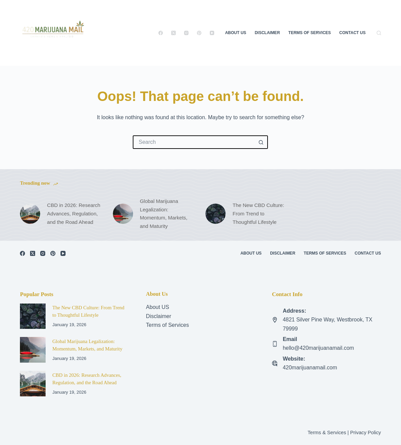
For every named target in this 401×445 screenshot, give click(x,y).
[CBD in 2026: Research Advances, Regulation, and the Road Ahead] (30, 214)
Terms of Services (310, 32)
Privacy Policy (365, 432)
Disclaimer (267, 32)
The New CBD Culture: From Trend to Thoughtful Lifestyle (258, 213)
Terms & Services (326, 432)
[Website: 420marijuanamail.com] (275, 363)
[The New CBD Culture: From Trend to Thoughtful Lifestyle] (215, 214)
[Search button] (261, 142)
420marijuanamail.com (310, 367)
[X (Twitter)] (173, 33)
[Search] (379, 33)
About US (157, 307)
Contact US (352, 32)
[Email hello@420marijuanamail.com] (275, 344)
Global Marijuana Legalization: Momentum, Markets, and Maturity (163, 213)
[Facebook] (160, 33)
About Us (235, 32)
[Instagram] (186, 33)
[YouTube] (212, 33)
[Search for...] (193, 142)
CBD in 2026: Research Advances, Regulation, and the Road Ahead (73, 213)
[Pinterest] (199, 33)
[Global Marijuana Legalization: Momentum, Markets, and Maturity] (123, 214)
